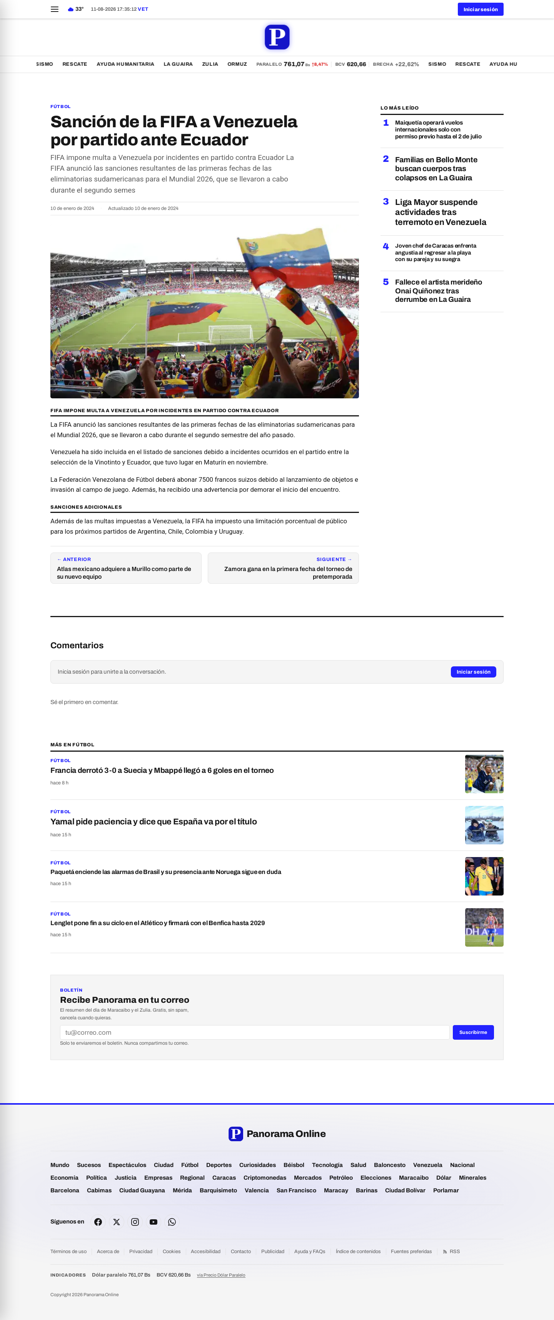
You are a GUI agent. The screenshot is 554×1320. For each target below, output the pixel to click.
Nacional (462, 1165)
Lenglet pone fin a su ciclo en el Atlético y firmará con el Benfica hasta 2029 (157, 923)
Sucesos (89, 1165)
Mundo (59, 1165)
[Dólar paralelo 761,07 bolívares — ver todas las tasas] (341, 64)
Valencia (257, 1190)
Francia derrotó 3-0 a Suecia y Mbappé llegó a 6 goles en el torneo (162, 770)
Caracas (224, 1178)
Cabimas (99, 1190)
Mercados (308, 1178)
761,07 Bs (121, 1275)
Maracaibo (414, 1178)
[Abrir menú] (54, 9)
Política (96, 1178)
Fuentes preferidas (411, 1251)
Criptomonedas (265, 1178)
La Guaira (181, 64)
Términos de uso (68, 1251)
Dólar (443, 1178)
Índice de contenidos (358, 1251)
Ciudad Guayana (142, 1190)
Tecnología (327, 1165)
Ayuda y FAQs (309, 1251)
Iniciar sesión (474, 672)
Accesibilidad (205, 1251)
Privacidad (140, 1251)
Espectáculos (127, 1165)
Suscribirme (473, 1032)
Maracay (336, 1190)
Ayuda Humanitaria (129, 64)
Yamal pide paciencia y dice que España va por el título (153, 821)
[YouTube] (153, 1222)
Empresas (158, 1178)
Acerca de (108, 1251)
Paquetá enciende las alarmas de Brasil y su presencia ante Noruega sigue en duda (165, 872)
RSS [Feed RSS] (451, 1252)
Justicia (126, 1178)
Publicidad (272, 1251)
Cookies (172, 1251)
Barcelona (64, 1190)
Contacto (241, 1251)
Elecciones (375, 1178)
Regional (192, 1178)
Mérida (182, 1190)
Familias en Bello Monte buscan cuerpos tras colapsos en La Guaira (436, 169)
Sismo (48, 64)
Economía (64, 1178)
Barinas (366, 1190)
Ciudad (164, 1165)
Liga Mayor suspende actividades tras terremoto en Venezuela (440, 212)
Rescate (78, 64)
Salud (358, 1165)
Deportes (219, 1165)
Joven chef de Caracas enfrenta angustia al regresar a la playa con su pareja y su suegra (435, 252)
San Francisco (296, 1190)
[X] (116, 1222)
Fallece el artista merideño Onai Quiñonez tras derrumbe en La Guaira (438, 290)
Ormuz (240, 64)
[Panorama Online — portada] (277, 37)
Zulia (213, 64)
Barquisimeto (218, 1190)
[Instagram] (135, 1222)
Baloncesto (389, 1165)
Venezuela (427, 1165)
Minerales (472, 1178)
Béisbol (294, 1165)
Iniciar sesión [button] (481, 9)
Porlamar (446, 1190)
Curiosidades (257, 1165)
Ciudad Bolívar (405, 1190)
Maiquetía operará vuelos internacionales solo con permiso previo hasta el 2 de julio (438, 130)
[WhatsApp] (172, 1222)
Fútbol (60, 106)
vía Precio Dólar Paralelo (221, 1275)
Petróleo (341, 1178)
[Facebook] (98, 1222)
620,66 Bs (174, 1275)
